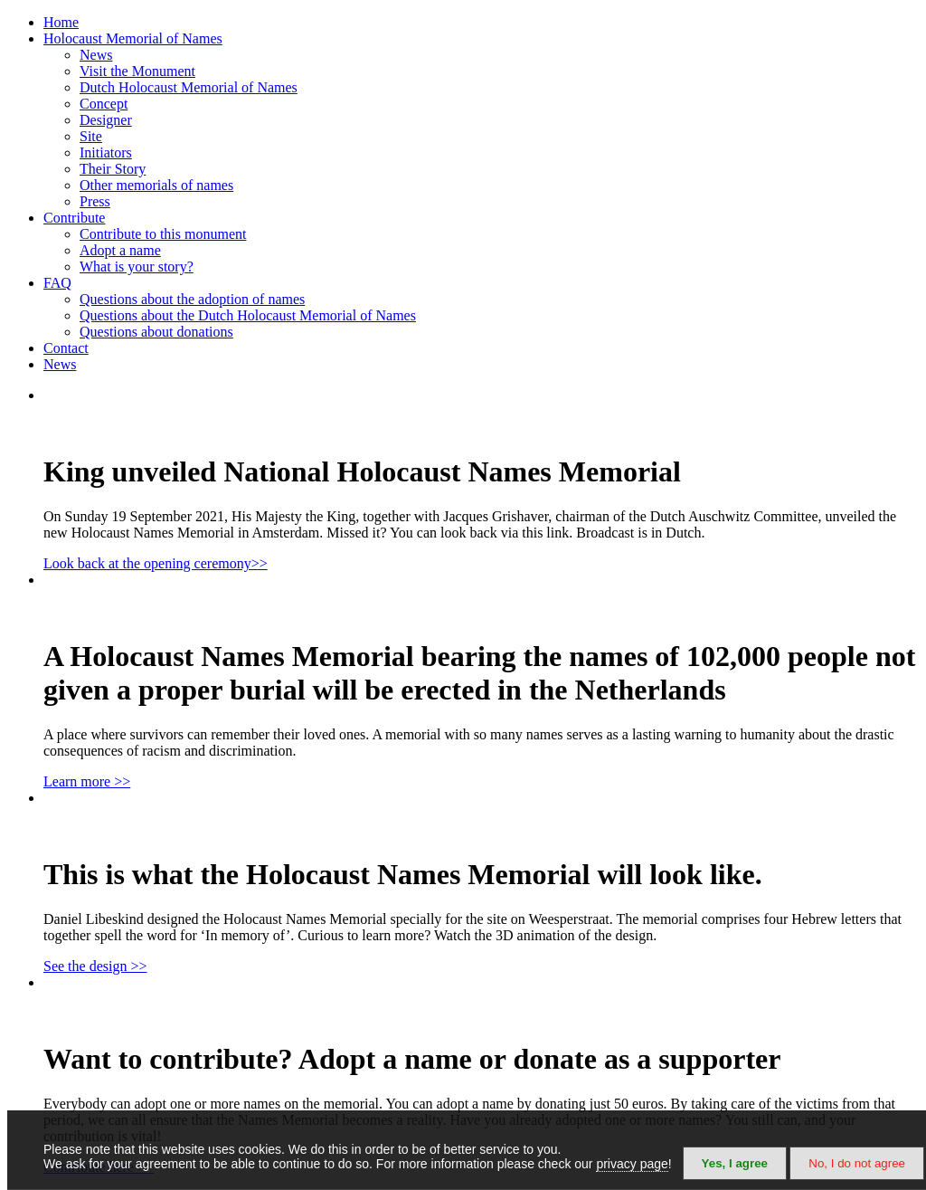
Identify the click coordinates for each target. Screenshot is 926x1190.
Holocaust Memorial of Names (132, 38)
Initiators (106, 152)
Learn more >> (86, 781)
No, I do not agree (856, 1163)
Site (91, 136)
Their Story (113, 168)
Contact (66, 348)
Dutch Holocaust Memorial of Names (189, 87)
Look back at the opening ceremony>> (155, 563)
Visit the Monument (137, 71)
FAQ (57, 282)
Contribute (74, 217)
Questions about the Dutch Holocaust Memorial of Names (248, 315)
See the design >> (94, 966)
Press (95, 201)
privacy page (631, 1164)
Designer (106, 120)
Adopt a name (120, 250)
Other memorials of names (156, 185)
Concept (104, 103)
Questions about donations (156, 331)
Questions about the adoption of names (192, 299)
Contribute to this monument (163, 234)
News (96, 54)
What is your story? (137, 266)
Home (61, 22)
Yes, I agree (735, 1163)
